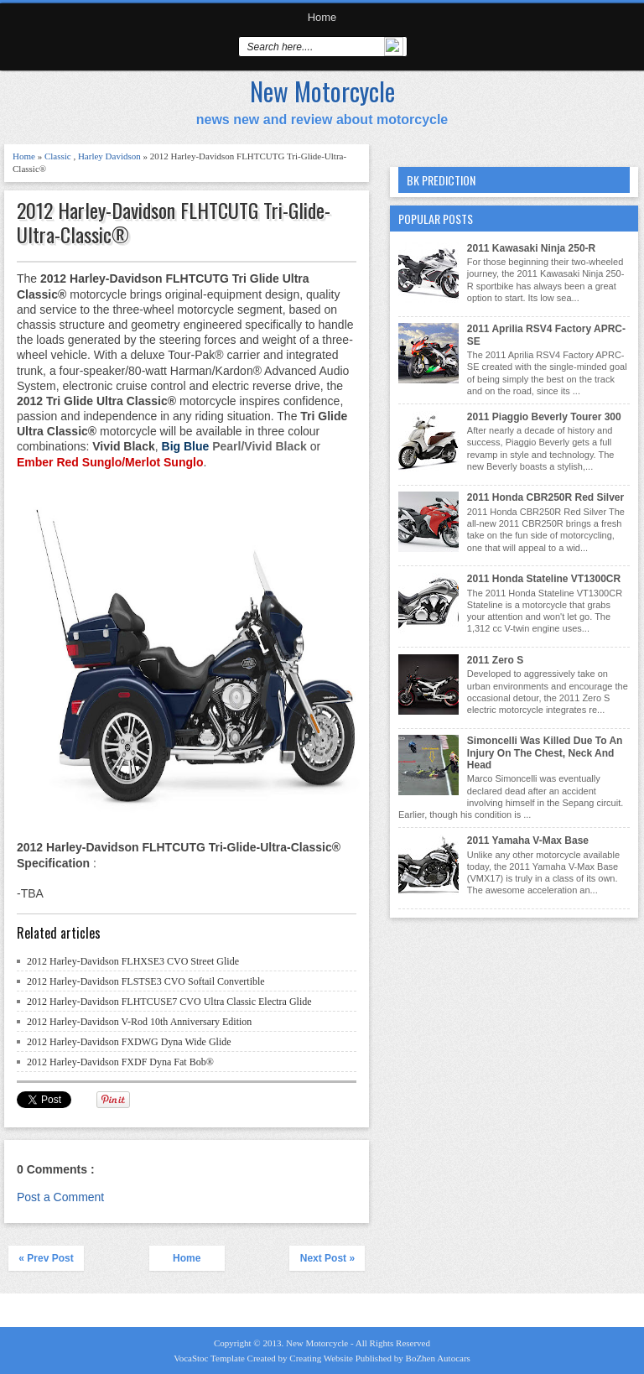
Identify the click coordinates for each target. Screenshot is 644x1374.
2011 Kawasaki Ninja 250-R (531, 248)
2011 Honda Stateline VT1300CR (544, 579)
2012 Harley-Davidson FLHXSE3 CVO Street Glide (133, 961)
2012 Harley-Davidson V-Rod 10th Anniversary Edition (139, 1022)
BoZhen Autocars (438, 1358)
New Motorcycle (322, 91)
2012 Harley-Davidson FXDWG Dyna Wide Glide (129, 1042)
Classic (59, 156)
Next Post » (327, 1258)
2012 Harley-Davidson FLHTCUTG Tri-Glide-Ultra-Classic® (173, 222)
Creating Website (322, 1358)
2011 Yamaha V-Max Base (528, 840)
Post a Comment (60, 1197)
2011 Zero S (495, 660)
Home (322, 17)
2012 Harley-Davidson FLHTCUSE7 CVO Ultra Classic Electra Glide (169, 1001)
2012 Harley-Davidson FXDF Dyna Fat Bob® (120, 1062)
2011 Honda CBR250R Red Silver (545, 497)
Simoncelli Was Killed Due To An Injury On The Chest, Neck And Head (545, 753)
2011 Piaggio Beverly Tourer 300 (544, 417)
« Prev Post (45, 1258)
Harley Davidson (110, 156)
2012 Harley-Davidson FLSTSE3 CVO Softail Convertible (146, 981)
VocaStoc (192, 1358)
